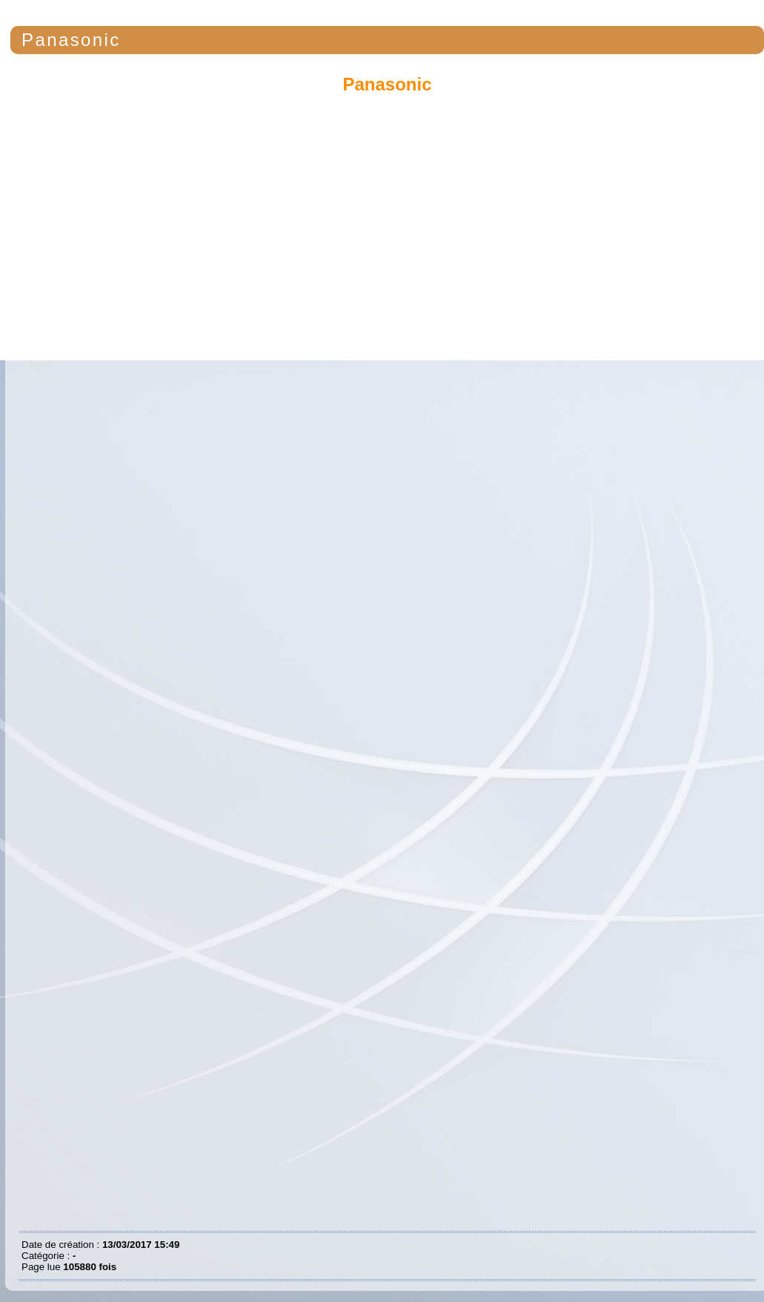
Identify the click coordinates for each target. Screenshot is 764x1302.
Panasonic (71, 40)
